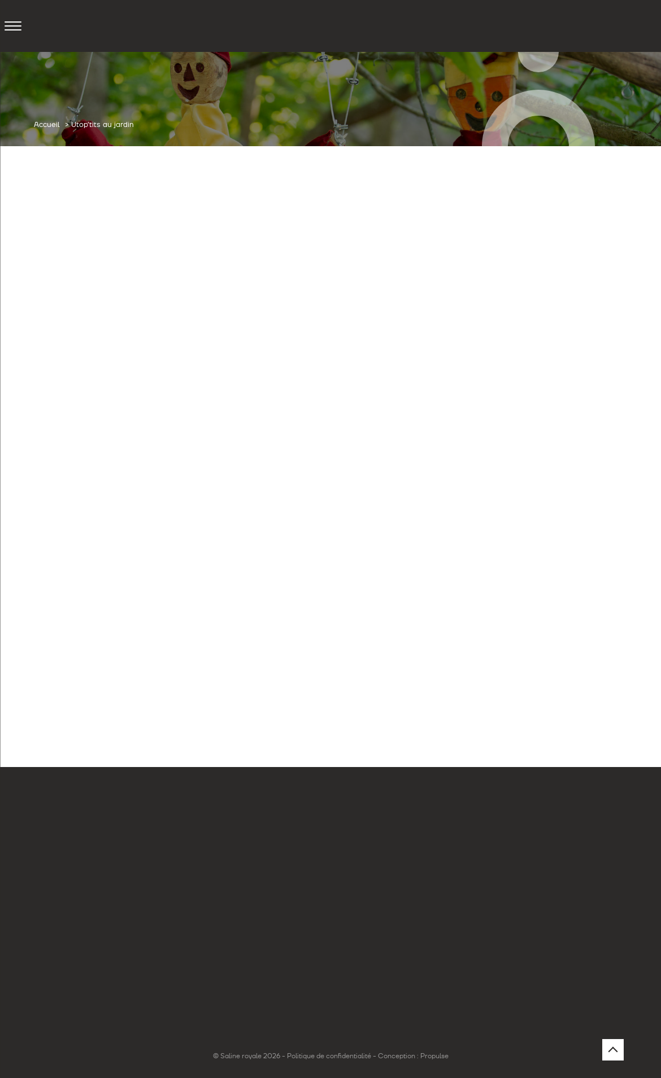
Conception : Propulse (413, 1056)
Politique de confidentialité (329, 1056)
